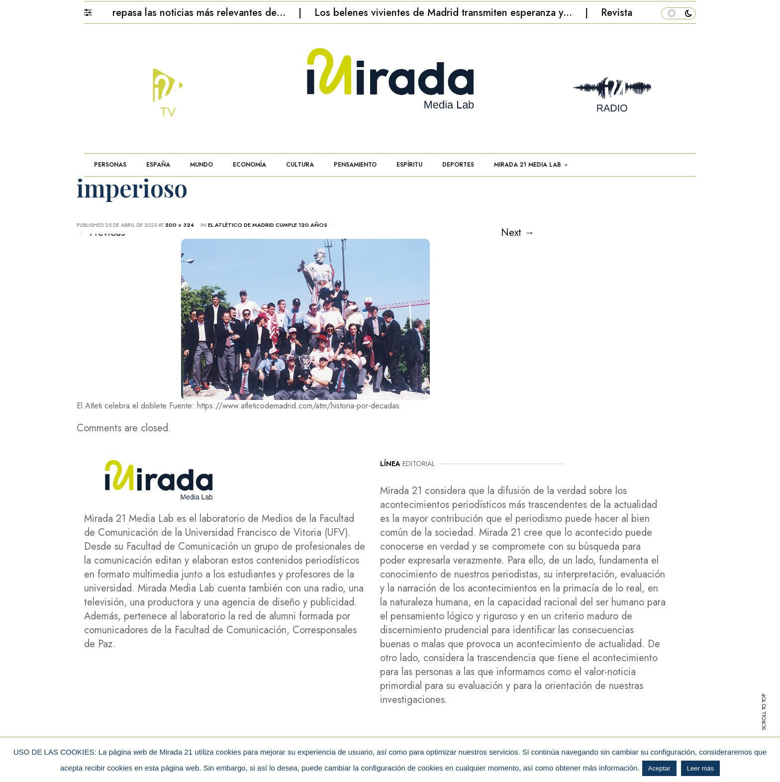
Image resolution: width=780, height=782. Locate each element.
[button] (92, 10)
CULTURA (300, 164)
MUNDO (201, 164)
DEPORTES (458, 164)
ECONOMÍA (249, 164)
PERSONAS (110, 164)
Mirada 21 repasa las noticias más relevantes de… (180, 12)
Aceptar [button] (659, 768)
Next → (517, 232)
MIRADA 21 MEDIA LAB (527, 164)
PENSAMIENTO (355, 164)
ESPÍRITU (409, 164)
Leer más (700, 768)
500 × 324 (179, 225)
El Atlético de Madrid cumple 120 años (267, 225)
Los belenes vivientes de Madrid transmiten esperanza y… (447, 12)
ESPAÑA (158, 164)
